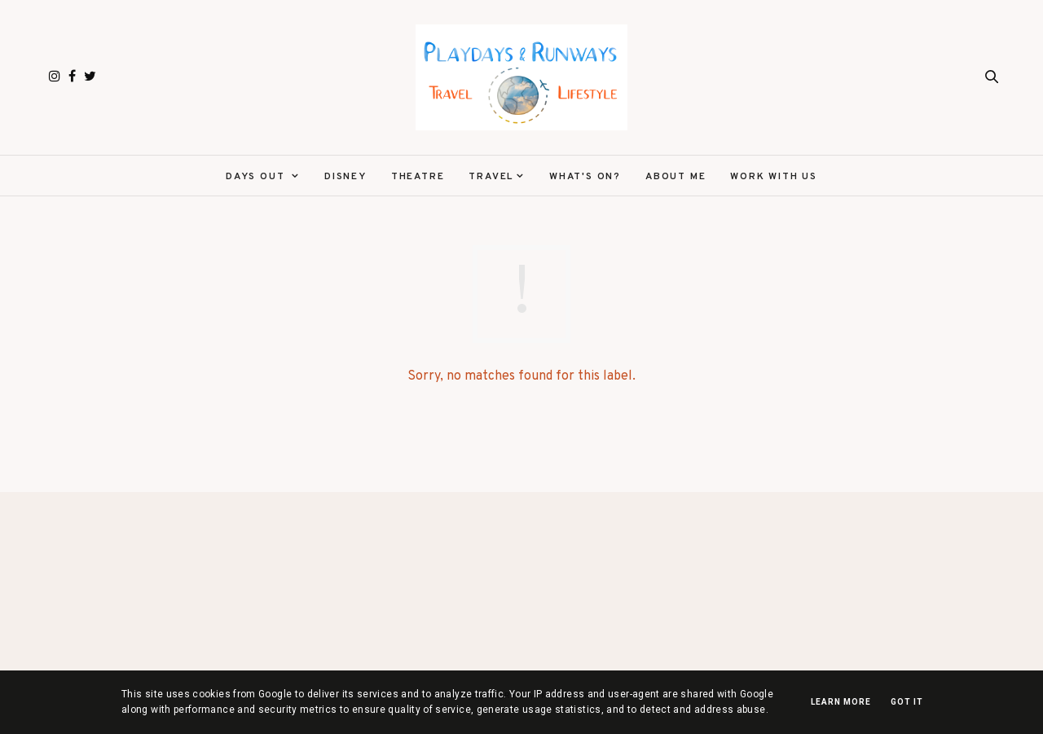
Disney (345, 176)
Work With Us (773, 176)
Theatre (418, 176)
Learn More (841, 701)
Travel (491, 176)
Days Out (257, 176)
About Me (675, 176)
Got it (907, 701)
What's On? (585, 176)
